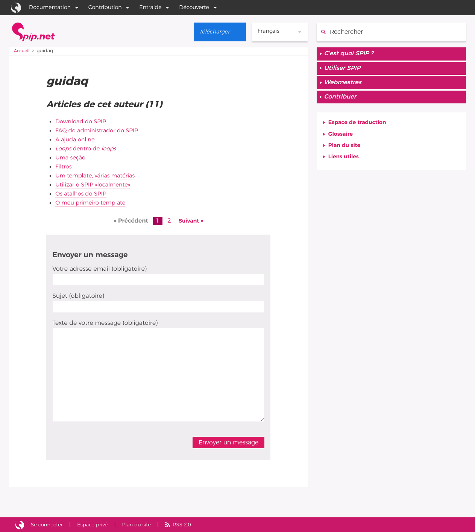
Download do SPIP (82, 121)
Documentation (50, 7)
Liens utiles (345, 164)
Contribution (105, 7)
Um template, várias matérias (98, 176)
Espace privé (97, 524)
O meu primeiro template (93, 203)
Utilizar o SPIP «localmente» (95, 185)
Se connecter (49, 524)
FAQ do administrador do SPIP (100, 130)
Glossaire (342, 139)
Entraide (150, 7)
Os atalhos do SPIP (83, 194)
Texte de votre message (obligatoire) (105, 323)
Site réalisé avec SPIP (20, 524)
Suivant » (191, 221)
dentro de (88, 149)
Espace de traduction (360, 127)
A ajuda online (76, 139)
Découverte (194, 7)
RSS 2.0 (191, 524)
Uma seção (71, 158)
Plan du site (346, 152)
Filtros (64, 167)
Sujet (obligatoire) (78, 296)
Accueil (22, 51)
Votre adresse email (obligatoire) (99, 269)
